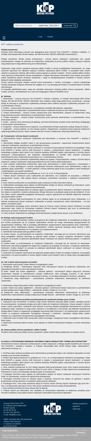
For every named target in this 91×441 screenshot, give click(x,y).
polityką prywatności (57, 435)
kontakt (50, 37)
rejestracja (76, 409)
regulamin (76, 406)
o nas (40, 37)
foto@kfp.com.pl (15, 415)
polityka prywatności (80, 404)
